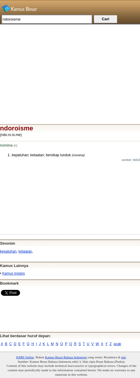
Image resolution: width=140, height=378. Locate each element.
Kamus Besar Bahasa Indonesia (66, 357)
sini (123, 357)
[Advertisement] (70, 65)
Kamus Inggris (13, 273)
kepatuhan (8, 251)
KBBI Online (25, 357)
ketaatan (25, 251)
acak (117, 344)
